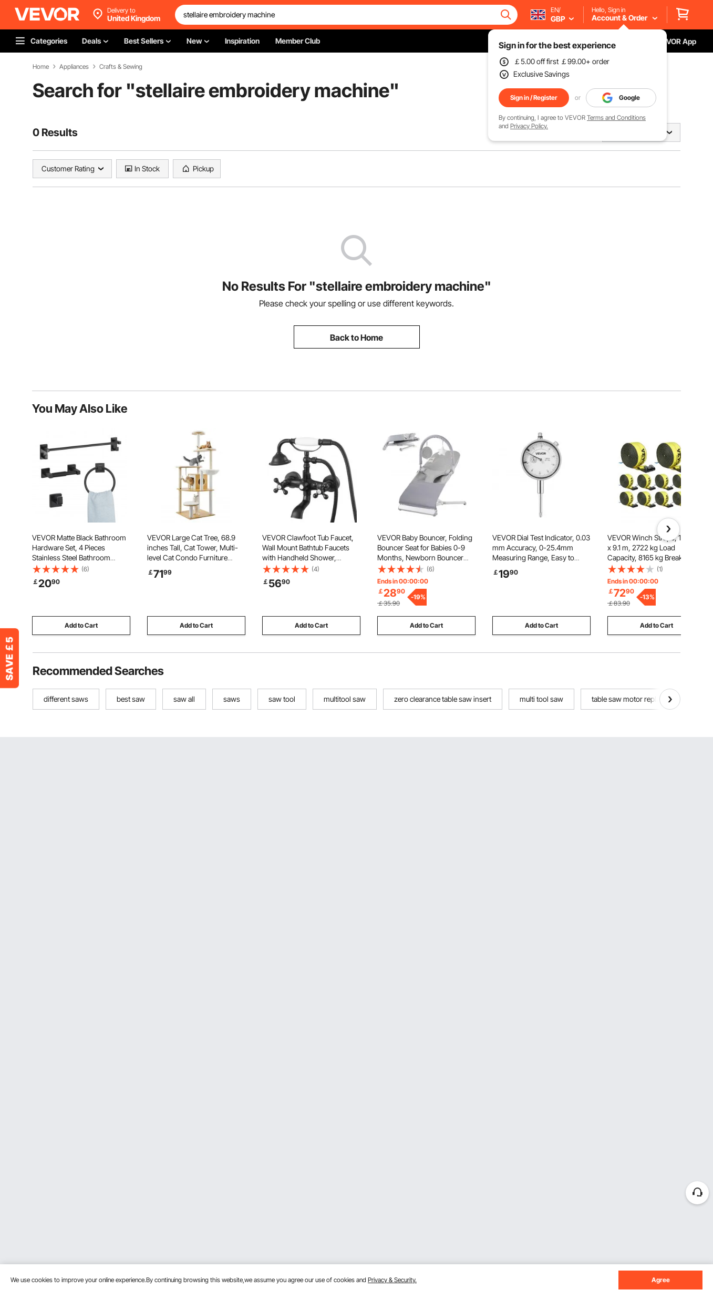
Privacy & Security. (392, 1280)
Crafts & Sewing (120, 66)
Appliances (74, 66)
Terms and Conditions (616, 117)
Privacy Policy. (529, 126)
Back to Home (356, 337)
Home (41, 66)
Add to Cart (81, 625)
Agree (661, 1280)
